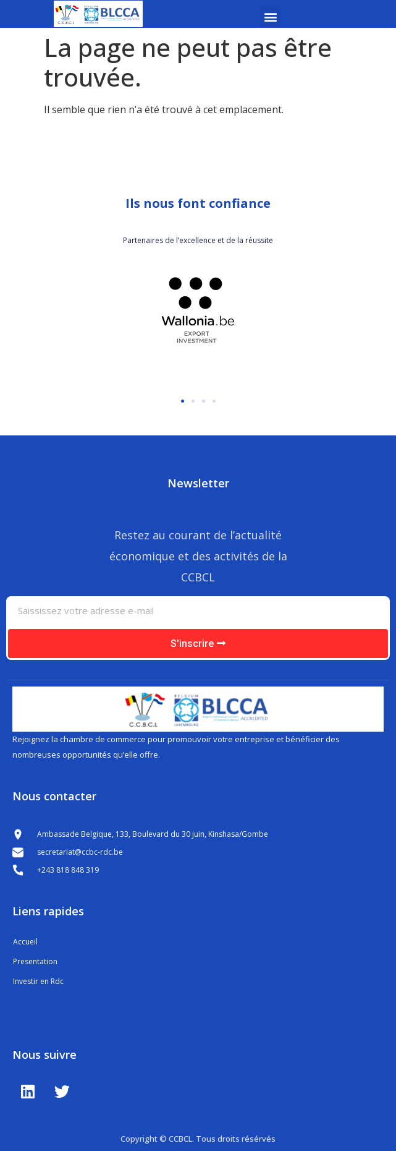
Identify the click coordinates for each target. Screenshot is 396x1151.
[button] (270, 17)
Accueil (25, 941)
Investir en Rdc (38, 981)
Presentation (35, 961)
